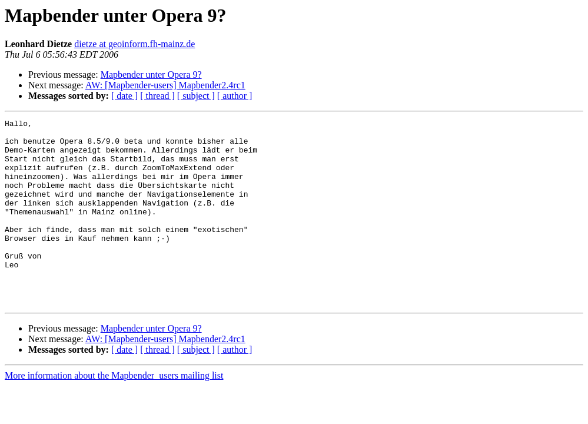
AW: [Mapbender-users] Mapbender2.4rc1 (165, 85)
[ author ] (235, 96)
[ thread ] (157, 96)
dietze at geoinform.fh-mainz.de (134, 44)
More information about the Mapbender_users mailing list (114, 413)
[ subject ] (196, 96)
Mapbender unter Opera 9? (151, 74)
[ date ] (124, 96)
